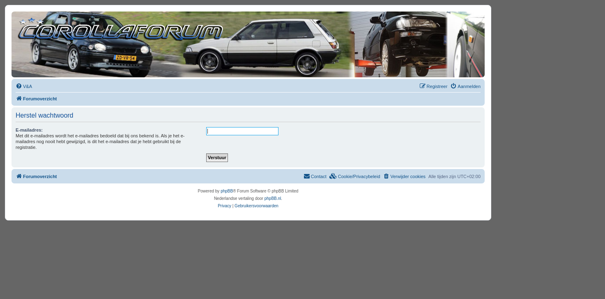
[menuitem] (24, 86)
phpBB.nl (273, 198)
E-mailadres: (29, 129)
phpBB (227, 191)
